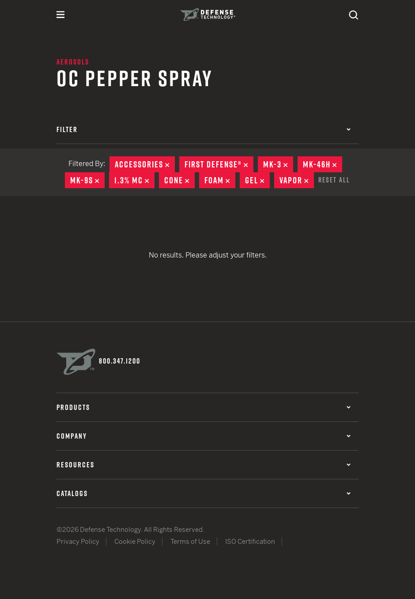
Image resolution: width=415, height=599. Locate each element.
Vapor (296, 180)
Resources (204, 464)
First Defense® (219, 164)
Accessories (145, 164)
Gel (257, 180)
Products (204, 407)
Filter (204, 129)
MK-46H (322, 164)
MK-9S (87, 180)
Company (204, 436)
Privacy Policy (78, 541)
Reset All (334, 180)
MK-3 (278, 164)
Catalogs (204, 493)
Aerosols (73, 62)
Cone (179, 180)
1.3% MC (134, 180)
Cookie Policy (134, 541)
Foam (219, 180)
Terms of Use (190, 541)
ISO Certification (250, 541)
